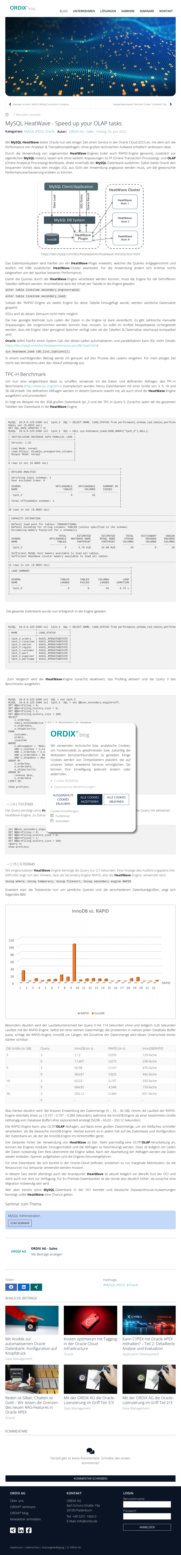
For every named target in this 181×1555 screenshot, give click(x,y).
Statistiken (62, 821)
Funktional (62, 816)
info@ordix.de (87, 1521)
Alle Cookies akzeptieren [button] (89, 799)
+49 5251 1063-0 (84, 1516)
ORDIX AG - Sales (81, 131)
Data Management (18, 1359)
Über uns (17, 1501)
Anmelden (147, 1527)
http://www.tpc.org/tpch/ (42, 386)
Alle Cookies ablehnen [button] (116, 799)
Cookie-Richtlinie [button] (66, 781)
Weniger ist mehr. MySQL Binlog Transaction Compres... (39, 104)
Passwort (129, 1510)
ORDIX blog (19, 1513)
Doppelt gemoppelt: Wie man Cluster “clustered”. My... (142, 104)
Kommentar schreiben (90, 1478)
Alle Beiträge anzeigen (47, 1254)
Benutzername (134, 1498)
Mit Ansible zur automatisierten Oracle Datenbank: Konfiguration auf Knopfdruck (31, 1346)
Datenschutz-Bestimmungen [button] (74, 787)
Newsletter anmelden (25, 1519)
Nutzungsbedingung (53, 1547)
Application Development (140, 1354)
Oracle (50, 131)
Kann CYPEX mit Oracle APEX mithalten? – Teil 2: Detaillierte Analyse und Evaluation (148, 1343)
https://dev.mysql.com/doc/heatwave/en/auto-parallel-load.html (51, 345)
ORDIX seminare (23, 1507)
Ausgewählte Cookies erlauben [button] (63, 799)
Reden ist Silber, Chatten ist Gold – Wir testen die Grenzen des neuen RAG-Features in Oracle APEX (31, 1405)
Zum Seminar (19, 1223)
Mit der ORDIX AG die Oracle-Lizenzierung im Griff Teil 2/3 (148, 1400)
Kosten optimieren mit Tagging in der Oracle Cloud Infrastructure (90, 1343)
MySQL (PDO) (34, 131)
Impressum (16, 1547)
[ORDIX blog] (22, 7)
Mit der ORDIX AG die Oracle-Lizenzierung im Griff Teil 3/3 (89, 1400)
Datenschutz (32, 1547)
